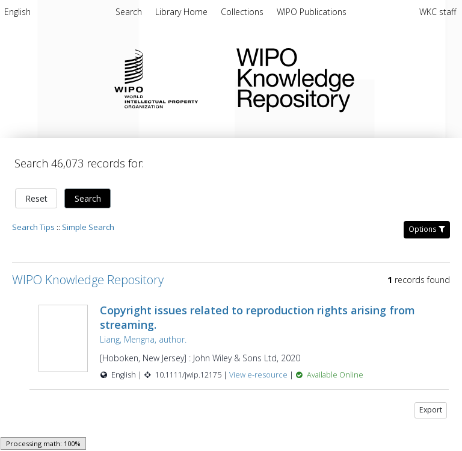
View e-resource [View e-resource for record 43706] (259, 375)
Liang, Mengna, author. (143, 339)
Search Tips (33, 227)
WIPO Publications (311, 11)
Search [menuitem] (129, 11)
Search (88, 198)
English (17, 11)
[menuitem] (17, 14)
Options (426, 229)
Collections (243, 11)
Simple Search (88, 227)
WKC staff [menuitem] (437, 11)
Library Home (182, 11)
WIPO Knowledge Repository (339, 78)
